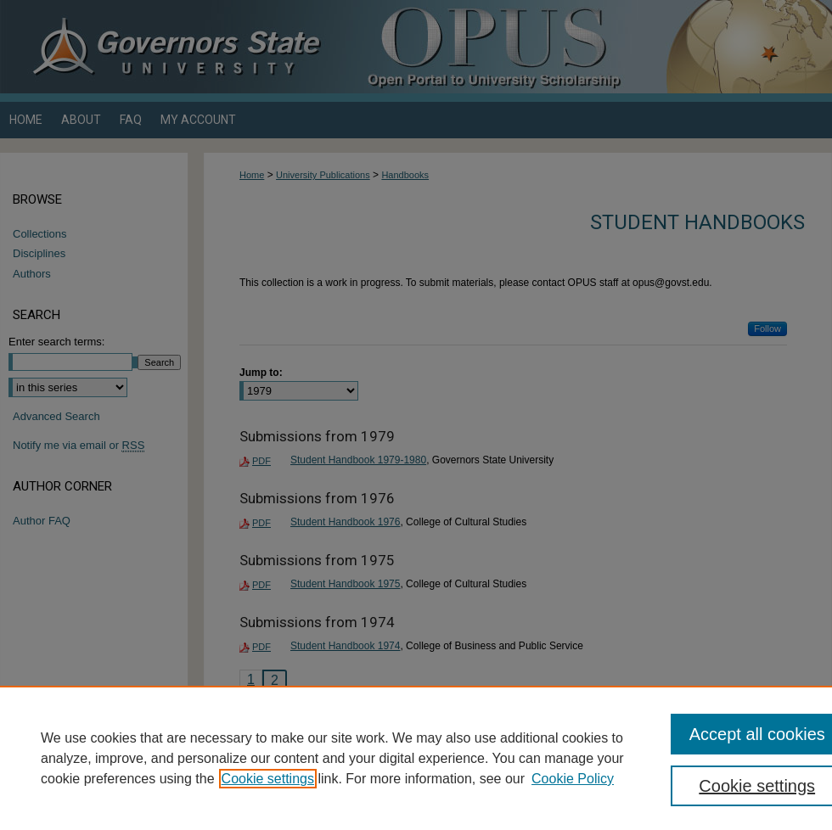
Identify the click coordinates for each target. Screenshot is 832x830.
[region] (416, 758)
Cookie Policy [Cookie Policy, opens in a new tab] (572, 778)
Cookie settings (268, 778)
